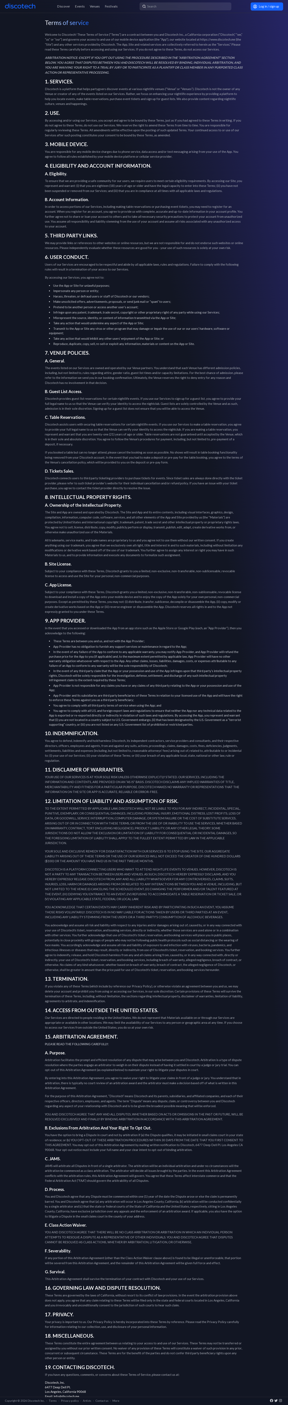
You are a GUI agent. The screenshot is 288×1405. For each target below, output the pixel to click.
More (116, 1400)
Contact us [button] (101, 1400)
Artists (87, 1400)
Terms (53, 1400)
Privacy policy (70, 1400)
